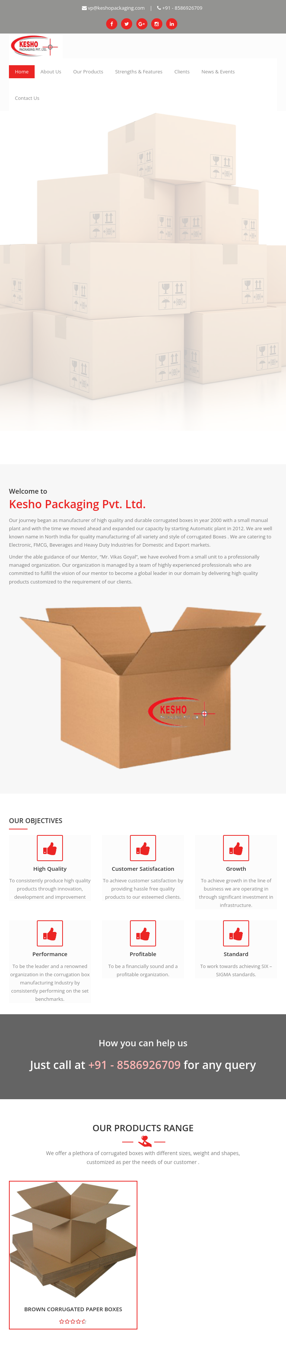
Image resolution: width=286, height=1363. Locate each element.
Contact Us (27, 98)
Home (22, 71)
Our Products (88, 71)
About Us (51, 71)
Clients (182, 71)
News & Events (218, 71)
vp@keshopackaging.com (113, 7)
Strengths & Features (138, 71)
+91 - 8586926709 (179, 7)
